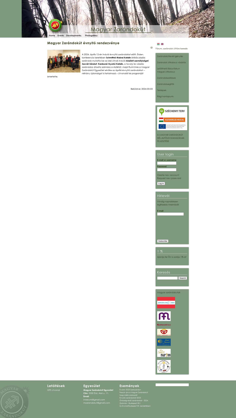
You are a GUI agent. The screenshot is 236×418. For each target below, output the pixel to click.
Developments (73, 35)
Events (60, 35)
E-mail (160, 210)
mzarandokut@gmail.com (96, 402)
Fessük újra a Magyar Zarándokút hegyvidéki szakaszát (134, 393)
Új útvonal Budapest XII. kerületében (135, 406)
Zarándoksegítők (165, 84)
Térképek (161, 90)
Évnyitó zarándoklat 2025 (130, 397)
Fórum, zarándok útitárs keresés (172, 48)
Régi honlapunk (165, 96)
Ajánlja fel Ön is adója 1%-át (171, 256)
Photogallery (91, 35)
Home (52, 35)
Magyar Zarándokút (118, 29)
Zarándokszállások (166, 77)
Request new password (169, 178)
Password (161, 166)
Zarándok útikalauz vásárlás (171, 62)
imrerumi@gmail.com (94, 399)
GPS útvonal (53, 390)
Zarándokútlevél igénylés (170, 56)
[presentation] (169, 228)
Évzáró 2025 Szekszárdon (130, 389)
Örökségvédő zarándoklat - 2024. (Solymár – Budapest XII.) (134, 401)
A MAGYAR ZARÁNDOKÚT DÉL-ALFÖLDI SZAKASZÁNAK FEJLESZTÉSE (170, 138)
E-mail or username (166, 160)
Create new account (168, 175)
